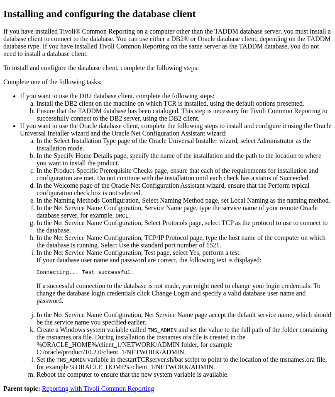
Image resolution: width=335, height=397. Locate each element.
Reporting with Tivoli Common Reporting (98, 389)
